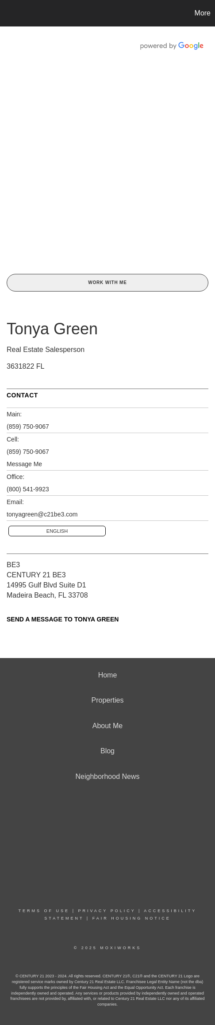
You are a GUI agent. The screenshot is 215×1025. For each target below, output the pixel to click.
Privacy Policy (106, 911)
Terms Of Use (44, 911)
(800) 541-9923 (28, 489)
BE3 (13, 565)
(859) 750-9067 (28, 426)
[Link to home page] (8, 13)
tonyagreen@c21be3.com (42, 514)
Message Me (24, 464)
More (203, 13)
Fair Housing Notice (131, 918)
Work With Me (107, 282)
